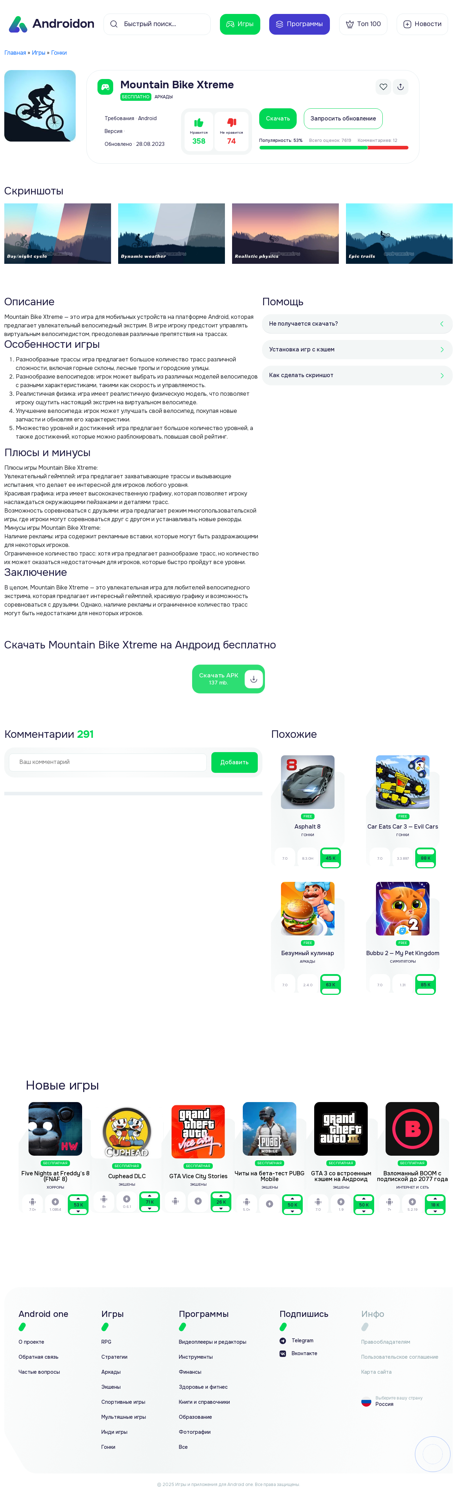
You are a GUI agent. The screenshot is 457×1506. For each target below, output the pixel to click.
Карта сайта (376, 1372)
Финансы (190, 1372)
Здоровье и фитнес (203, 1387)
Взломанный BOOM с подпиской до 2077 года (412, 1176)
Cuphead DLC (127, 1176)
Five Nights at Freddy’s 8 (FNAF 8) (55, 1176)
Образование (195, 1417)
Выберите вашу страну (399, 1398)
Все (183, 1447)
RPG (106, 1342)
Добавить (234, 762)
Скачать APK (219, 678)
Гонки (59, 52)
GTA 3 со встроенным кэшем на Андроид (341, 1176)
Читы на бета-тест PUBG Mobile (270, 1176)
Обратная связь (39, 1357)
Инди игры (114, 1432)
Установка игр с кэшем (302, 349)
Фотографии (195, 1432)
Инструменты (196, 1357)
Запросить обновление (343, 118)
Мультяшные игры (123, 1417)
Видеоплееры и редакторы (212, 1342)
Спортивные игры (123, 1402)
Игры (239, 24)
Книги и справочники (204, 1402)
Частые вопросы (39, 1372)
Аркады (111, 1372)
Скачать (278, 118)
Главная (15, 52)
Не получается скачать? (303, 323)
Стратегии (114, 1357)
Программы (299, 24)
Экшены (111, 1387)
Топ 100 (363, 24)
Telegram (296, 1341)
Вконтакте (298, 1354)
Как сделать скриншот (301, 375)
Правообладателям (385, 1342)
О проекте (31, 1342)
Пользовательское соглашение (399, 1357)
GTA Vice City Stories (198, 1176)
